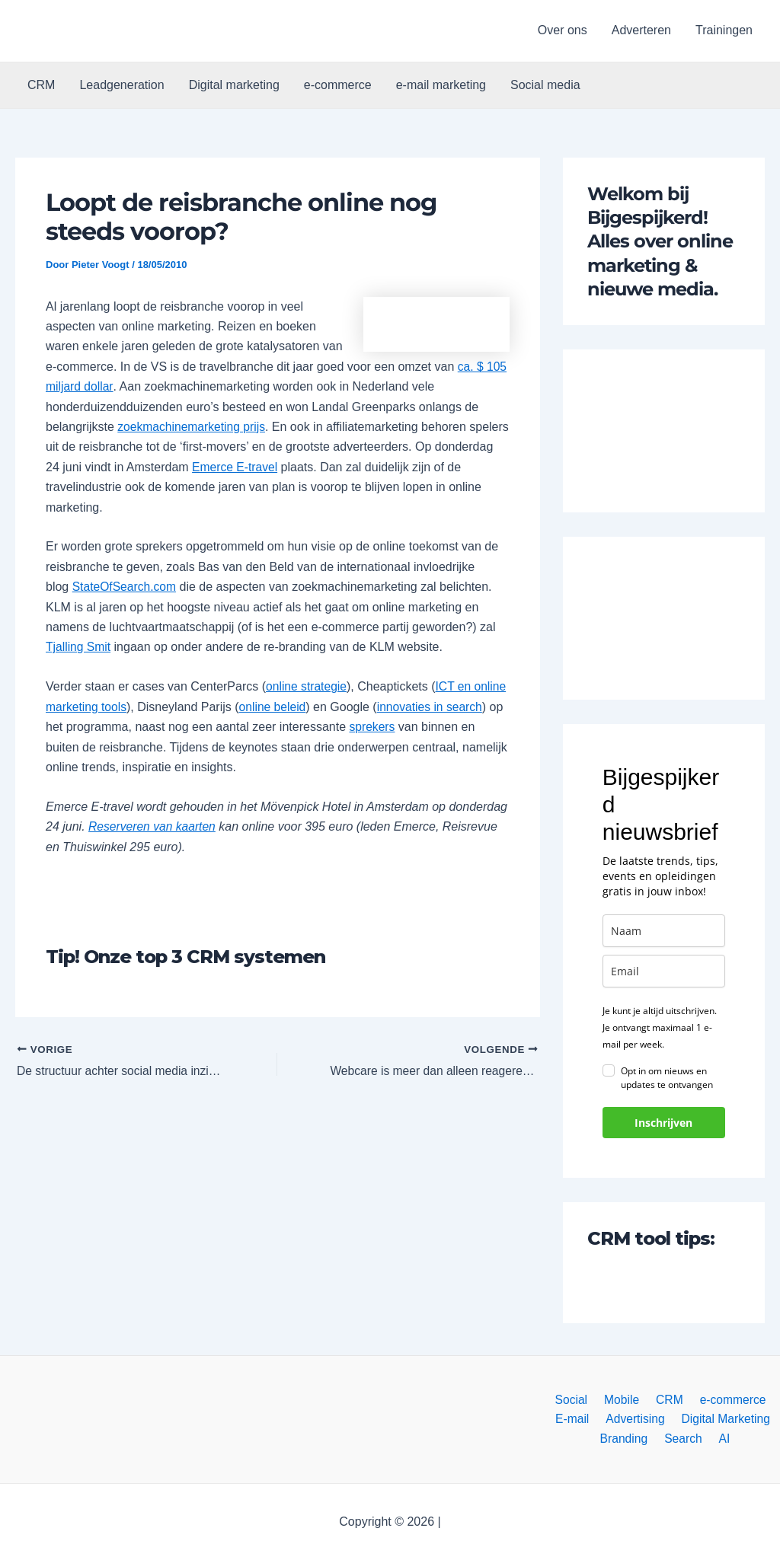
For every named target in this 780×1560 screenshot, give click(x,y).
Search (684, 1438)
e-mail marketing (441, 84)
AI (721, 1438)
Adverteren (641, 30)
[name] (664, 930)
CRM (41, 84)
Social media (545, 84)
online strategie (307, 686)
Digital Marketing (722, 1418)
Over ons (562, 30)
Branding (628, 1438)
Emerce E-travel (297, 467)
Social (576, 1398)
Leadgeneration (121, 84)
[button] (93, 30)
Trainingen (724, 30)
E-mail (575, 1418)
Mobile (623, 1398)
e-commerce (338, 84)
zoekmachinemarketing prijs (192, 426)
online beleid (311, 706)
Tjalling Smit (79, 646)
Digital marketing (234, 84)
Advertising (635, 1418)
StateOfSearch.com (125, 586)
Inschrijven (663, 1122)
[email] (664, 971)
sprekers (434, 726)
